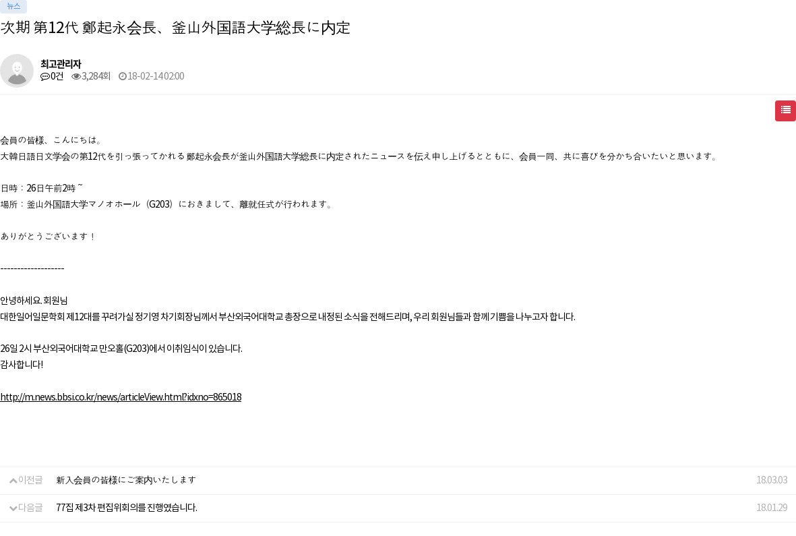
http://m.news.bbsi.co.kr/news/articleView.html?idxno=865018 (120, 397)
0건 (51, 76)
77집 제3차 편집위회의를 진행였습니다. (126, 508)
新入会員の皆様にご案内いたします (126, 480)
